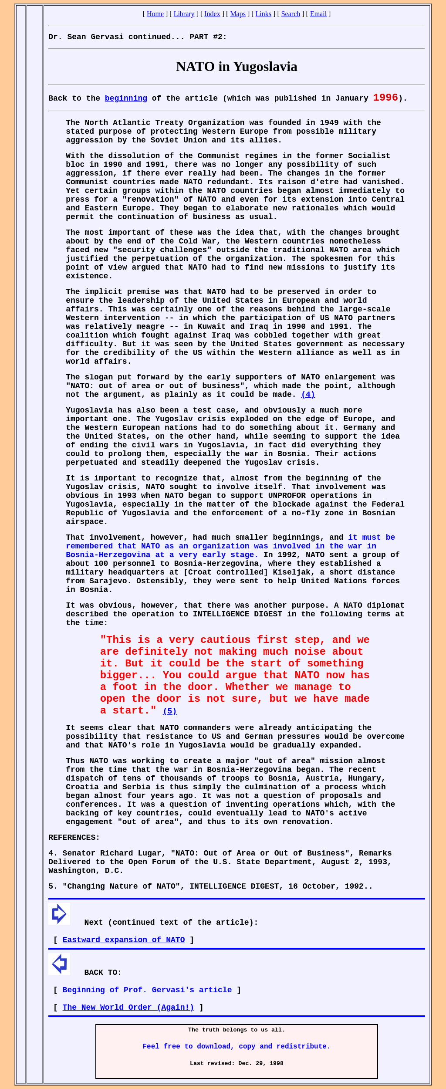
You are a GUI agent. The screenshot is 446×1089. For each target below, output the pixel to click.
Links (263, 13)
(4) (308, 394)
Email (318, 13)
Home (155, 13)
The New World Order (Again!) (128, 1007)
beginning (126, 98)
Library (184, 13)
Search (291, 13)
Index (212, 13)
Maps (238, 13)
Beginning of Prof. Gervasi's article (147, 990)
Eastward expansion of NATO (124, 940)
